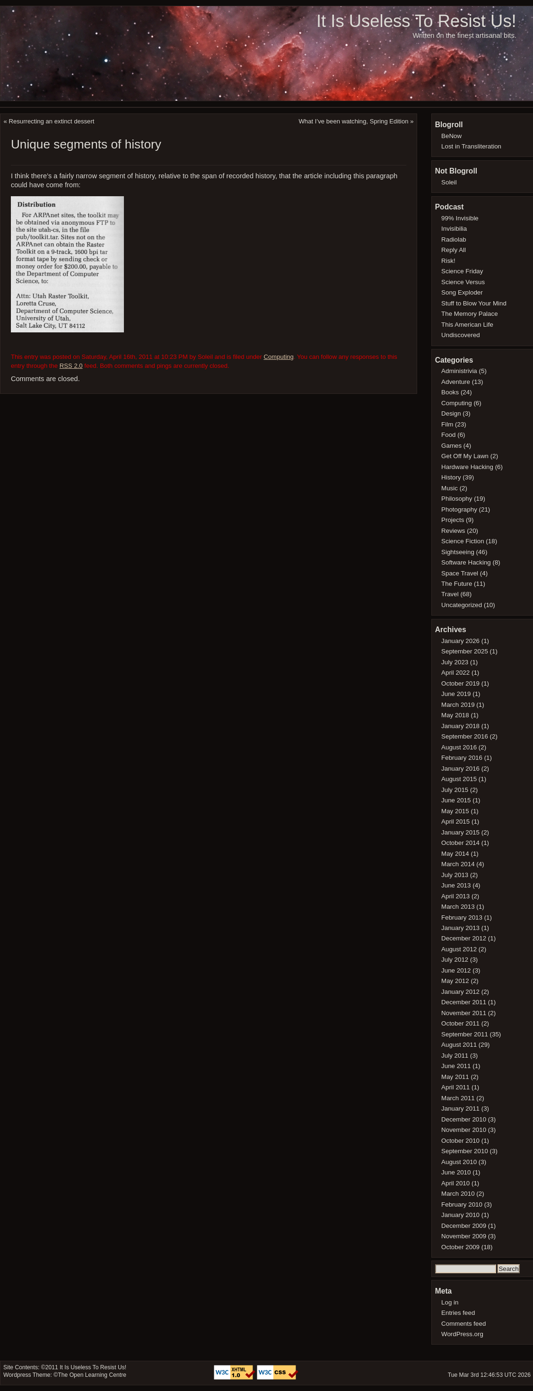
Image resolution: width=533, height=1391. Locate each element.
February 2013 (461, 917)
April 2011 (455, 1087)
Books (450, 392)
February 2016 (461, 757)
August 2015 (459, 778)
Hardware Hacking (467, 466)
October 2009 (460, 1247)
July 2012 (454, 959)
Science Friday (462, 271)
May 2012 (455, 980)
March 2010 (458, 1193)
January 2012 (460, 991)
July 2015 (454, 789)
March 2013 (458, 906)
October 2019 (460, 683)
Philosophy (456, 498)
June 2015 (456, 800)
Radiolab (453, 239)
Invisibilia (454, 228)
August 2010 (459, 1161)
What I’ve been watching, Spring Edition (353, 121)
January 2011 (460, 1108)
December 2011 (463, 1002)
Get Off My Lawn (465, 456)
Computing (278, 356)
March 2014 (458, 864)
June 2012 (456, 970)
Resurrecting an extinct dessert (52, 121)
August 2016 (459, 747)
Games (451, 445)
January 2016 (460, 768)
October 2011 (460, 1023)
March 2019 (458, 704)
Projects (452, 519)
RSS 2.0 (71, 365)
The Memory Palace (469, 313)
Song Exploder (462, 292)
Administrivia (459, 370)
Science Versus (463, 282)
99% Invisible (460, 218)
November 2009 (463, 1236)
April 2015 (455, 821)
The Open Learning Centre (92, 1375)
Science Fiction (462, 541)
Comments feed (463, 1323)
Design (451, 413)
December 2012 (463, 938)
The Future (456, 583)
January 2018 (460, 726)
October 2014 (460, 842)
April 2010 (455, 1183)
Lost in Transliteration (471, 146)
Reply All (453, 249)
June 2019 (456, 693)
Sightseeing (457, 552)
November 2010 (463, 1129)
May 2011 (455, 1076)
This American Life (467, 324)
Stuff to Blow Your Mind (474, 303)
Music (449, 488)
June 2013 (456, 885)
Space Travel (459, 573)
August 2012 (459, 949)
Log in (449, 1302)
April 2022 (455, 672)
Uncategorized (461, 605)
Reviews (453, 530)
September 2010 (464, 1151)
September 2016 (464, 736)
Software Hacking (466, 562)
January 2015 (460, 832)
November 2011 (463, 1013)
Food (448, 434)
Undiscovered (460, 335)
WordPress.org (462, 1334)
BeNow (451, 135)
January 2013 (460, 927)
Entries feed (458, 1312)
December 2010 (463, 1119)
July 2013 (454, 874)
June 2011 (456, 1065)
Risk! (448, 260)
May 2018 (455, 715)
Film (447, 424)
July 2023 (454, 662)
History (451, 477)
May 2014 (455, 853)
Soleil (449, 182)
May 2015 (455, 811)
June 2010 (456, 1172)
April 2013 (455, 896)
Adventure (455, 381)
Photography (459, 509)
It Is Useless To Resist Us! (416, 21)
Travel (450, 594)
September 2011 (464, 1034)
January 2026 (460, 640)
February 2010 (461, 1204)
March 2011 (458, 1098)
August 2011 (459, 1044)
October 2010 (460, 1140)
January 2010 (460, 1214)
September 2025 (464, 651)
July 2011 (454, 1055)
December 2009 (463, 1225)
